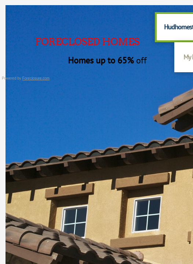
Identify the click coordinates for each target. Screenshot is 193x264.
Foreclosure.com (36, 78)
